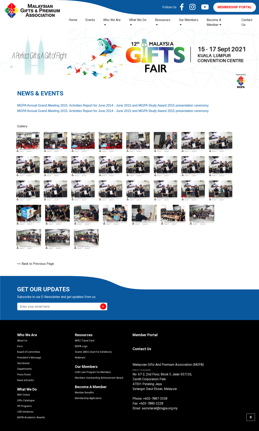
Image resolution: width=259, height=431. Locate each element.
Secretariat (23, 363)
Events (90, 20)
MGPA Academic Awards (31, 417)
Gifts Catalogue (26, 400)
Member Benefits (84, 392)
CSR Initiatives (25, 411)
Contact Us (247, 22)
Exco (20, 346)
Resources (162, 22)
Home (73, 20)
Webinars (80, 357)
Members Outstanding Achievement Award (99, 377)
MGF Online (23, 394)
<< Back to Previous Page (35, 264)
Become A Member (214, 22)
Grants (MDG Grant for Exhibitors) (93, 352)
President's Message (29, 357)
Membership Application (88, 398)
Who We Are (112, 22)
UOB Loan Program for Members (93, 372)
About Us (22, 340)
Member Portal (145, 335)
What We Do (137, 22)
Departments (24, 369)
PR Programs (24, 406)
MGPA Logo (81, 346)
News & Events (25, 380)
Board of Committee (28, 352)
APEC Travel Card (84, 340)
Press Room (24, 374)
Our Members (188, 22)
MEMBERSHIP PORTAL (235, 7)
